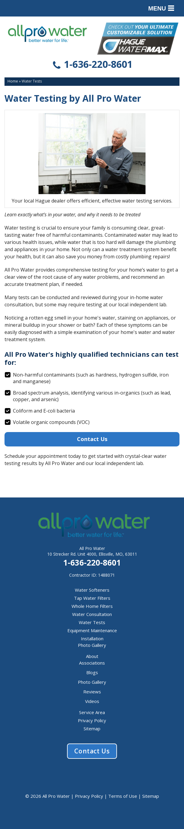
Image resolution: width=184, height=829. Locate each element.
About (92, 656)
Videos (92, 701)
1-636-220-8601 (92, 65)
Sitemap (92, 728)
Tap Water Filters (92, 598)
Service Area (92, 712)
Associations (92, 663)
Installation (92, 638)
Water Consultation (92, 614)
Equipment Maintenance (92, 630)
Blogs (92, 672)
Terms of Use (122, 796)
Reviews (92, 692)
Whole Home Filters (92, 606)
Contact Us (92, 439)
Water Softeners (92, 590)
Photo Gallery (92, 645)
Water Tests (92, 622)
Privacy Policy (92, 720)
